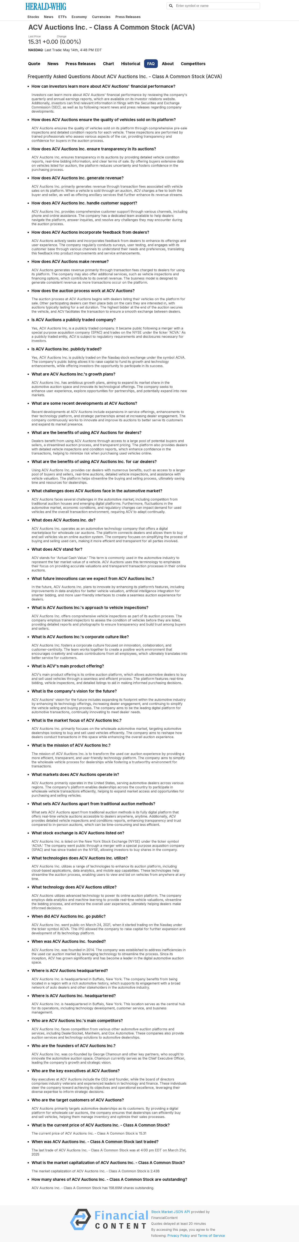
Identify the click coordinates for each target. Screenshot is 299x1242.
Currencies (101, 17)
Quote (34, 63)
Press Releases (128, 17)
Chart (108, 63)
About (168, 63)
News (48, 17)
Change (61, 36)
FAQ (151, 63)
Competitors (193, 63)
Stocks (33, 17)
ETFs (62, 17)
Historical (130, 63)
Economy (79, 17)
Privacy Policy (178, 1235)
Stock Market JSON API (170, 1212)
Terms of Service (211, 1235)
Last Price (34, 36)
